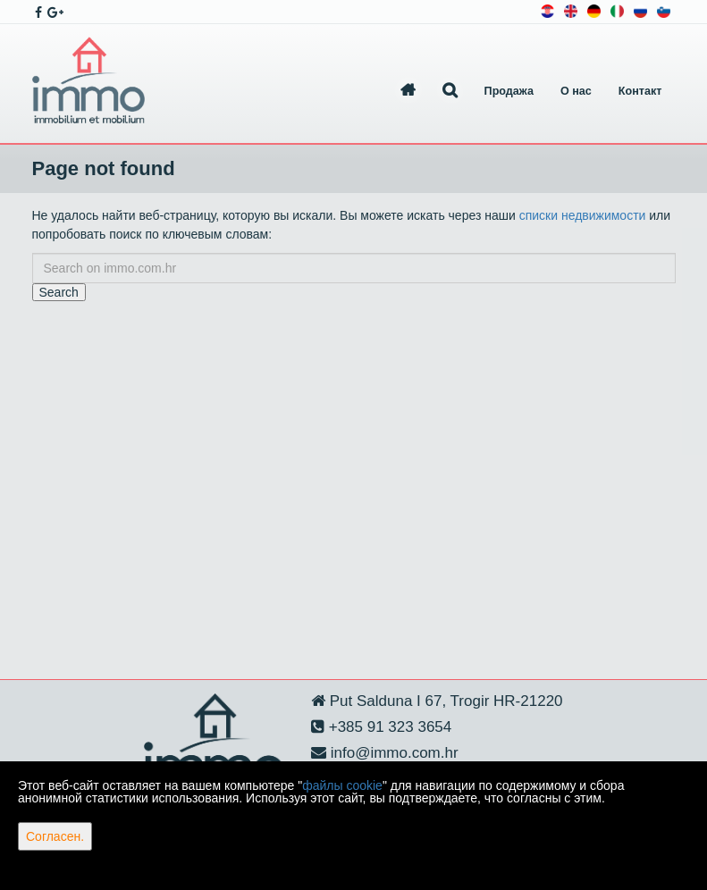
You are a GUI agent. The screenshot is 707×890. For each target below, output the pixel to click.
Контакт (640, 91)
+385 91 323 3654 (387, 726)
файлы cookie (342, 785)
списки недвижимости (582, 215)
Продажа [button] (509, 91)
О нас (576, 91)
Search (59, 292)
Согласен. (55, 836)
